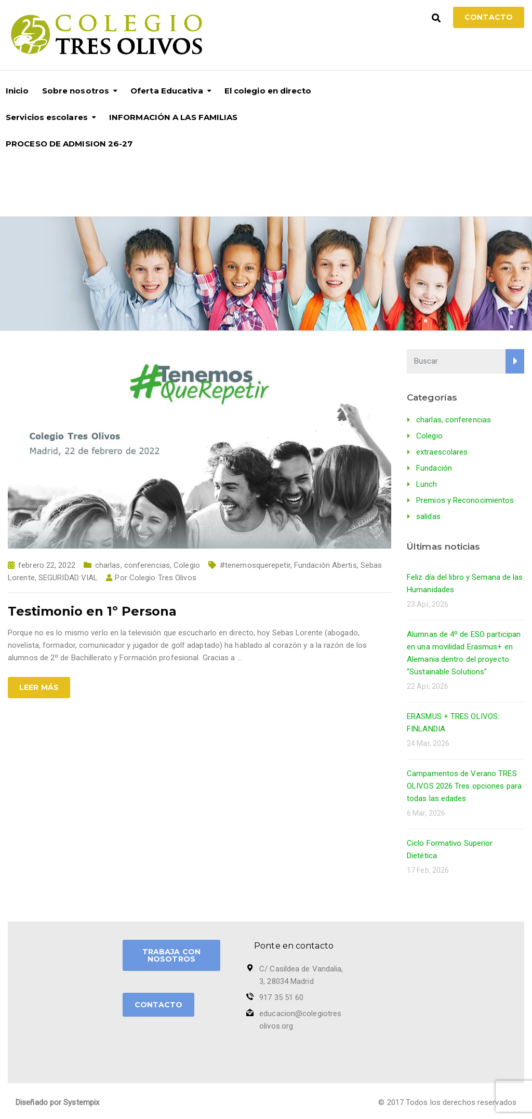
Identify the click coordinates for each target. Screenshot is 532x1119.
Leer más (39, 687)
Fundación (434, 468)
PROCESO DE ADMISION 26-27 (69, 144)
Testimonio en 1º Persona (92, 611)
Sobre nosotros (75, 91)
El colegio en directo (267, 91)
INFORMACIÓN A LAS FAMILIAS (173, 117)
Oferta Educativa (166, 91)
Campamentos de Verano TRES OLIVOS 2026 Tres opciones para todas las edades (464, 786)
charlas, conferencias (132, 565)
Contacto (488, 17)
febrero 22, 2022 (46, 565)
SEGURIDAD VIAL (68, 577)
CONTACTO (159, 1004)
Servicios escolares (47, 117)
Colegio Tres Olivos (162, 577)
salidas (428, 516)
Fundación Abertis (325, 565)
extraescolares (442, 452)
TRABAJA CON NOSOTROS (171, 955)
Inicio (17, 91)
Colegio (187, 565)
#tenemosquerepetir (255, 565)
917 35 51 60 (281, 997)
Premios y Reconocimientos (465, 500)
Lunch (426, 484)
